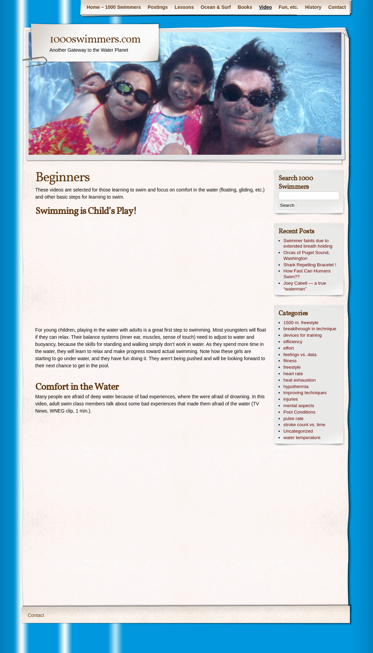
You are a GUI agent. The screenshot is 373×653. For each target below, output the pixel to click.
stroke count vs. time (304, 424)
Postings (158, 7)
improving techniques (305, 392)
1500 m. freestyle (301, 322)
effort (289, 348)
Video (265, 7)
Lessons (184, 7)
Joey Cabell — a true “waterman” (305, 286)
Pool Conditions (300, 412)
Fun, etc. (289, 7)
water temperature (302, 437)
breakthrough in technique (310, 328)
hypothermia (296, 386)
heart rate (293, 373)
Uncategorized (298, 431)
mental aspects (299, 405)
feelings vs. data (300, 354)
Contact (337, 7)
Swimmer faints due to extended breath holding (308, 243)
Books (245, 7)
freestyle (292, 367)
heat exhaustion (300, 380)
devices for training (303, 335)
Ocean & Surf (216, 7)
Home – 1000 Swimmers (114, 7)
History (313, 7)
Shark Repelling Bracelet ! (310, 264)
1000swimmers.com (95, 39)
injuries (291, 399)
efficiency (293, 341)
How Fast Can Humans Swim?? (307, 273)
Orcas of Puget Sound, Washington (307, 255)
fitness (290, 360)
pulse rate (294, 418)
